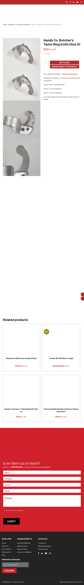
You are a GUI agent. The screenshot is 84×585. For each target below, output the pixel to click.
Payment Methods (23, 543)
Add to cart (64, 62)
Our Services (6, 549)
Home (5, 24)
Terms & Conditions (24, 552)
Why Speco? (6, 552)
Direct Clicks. (78, 582)
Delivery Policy (22, 546)
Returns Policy (22, 549)
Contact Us (42, 543)
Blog (3, 555)
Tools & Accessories (23, 24)
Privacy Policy (43, 549)
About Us (5, 546)
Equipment (11, 24)
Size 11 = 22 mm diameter (53, 93)
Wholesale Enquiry (44, 546)
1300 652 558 (16, 467)
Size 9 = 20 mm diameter (53, 89)
